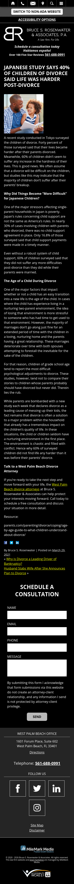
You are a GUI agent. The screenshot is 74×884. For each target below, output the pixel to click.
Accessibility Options (37, 19)
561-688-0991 (55, 54)
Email (32, 3)
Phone (12, 640)
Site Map (37, 825)
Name (11, 608)
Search (51, 3)
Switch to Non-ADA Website (37, 11)
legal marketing (37, 859)
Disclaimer (37, 830)
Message (14, 657)
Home (13, 3)
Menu (61, 3)
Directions (37, 752)
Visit (43, 3)
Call (22, 3)
